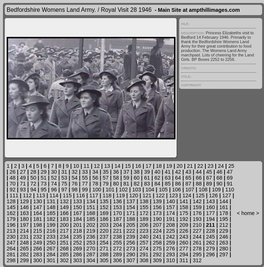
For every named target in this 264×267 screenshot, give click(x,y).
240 (143, 237)
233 (50, 237)
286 (77, 254)
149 (64, 207)
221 (117, 231)
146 (24, 207)
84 (157, 184)
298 (11, 260)
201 (77, 225)
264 (11, 249)
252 (77, 243)
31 (64, 172)
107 (189, 190)
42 (178, 172)
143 (210, 201)
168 (90, 213)
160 (210, 207)
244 (197, 237)
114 (53, 195)
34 (95, 172)
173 (157, 213)
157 (170, 207)
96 (54, 190)
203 (104, 225)
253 (90, 243)
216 (50, 231)
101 (109, 190)
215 (37, 231)
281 (11, 254)
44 (199, 172)
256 (130, 243)
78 (95, 184)
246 (223, 237)
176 (197, 213)
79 (105, 184)
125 (200, 195)
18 (159, 166)
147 (37, 207)
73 (43, 184)
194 (210, 219)
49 (23, 178)
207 (157, 225)
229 (223, 231)
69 (230, 178)
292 (157, 254)
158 (184, 207)
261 (197, 243)
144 (223, 201)
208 (170, 225)
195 (223, 219)
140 (170, 201)
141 (184, 201)
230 (11, 237)
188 (130, 219)
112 (27, 195)
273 (130, 249)
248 (24, 243)
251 (64, 243)
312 (197, 260)
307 (130, 260)
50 (33, 178)
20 (180, 166)
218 (77, 231)
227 (197, 231)
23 (210, 166)
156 (157, 207)
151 (90, 207)
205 (130, 225)
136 (117, 201)
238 (117, 237)
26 (12, 172)
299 (24, 260)
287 (90, 254)
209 (184, 225)
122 (160, 195)
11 (86, 166)
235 (77, 237)
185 (90, 219)
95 (43, 190)
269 (77, 249)
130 (37, 201)
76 (74, 184)
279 (210, 249)
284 (50, 254)
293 (170, 254)
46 (219, 172)
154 (130, 207)
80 (116, 184)
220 (104, 231)
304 (90, 260)
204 (117, 225)
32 (74, 172)
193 (197, 219)
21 (190, 166)
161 (223, 207)
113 (40, 195)
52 (54, 178)
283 (37, 254)
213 (11, 231)
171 (130, 213)
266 (37, 249)
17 (149, 166)
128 (11, 201)
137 (130, 201)
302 (64, 260)
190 (157, 219)
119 (120, 195)
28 (33, 172)
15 (128, 166)
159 (197, 207)
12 (97, 166)
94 (33, 190)
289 (117, 254)
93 (23, 190)
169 (104, 213)
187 (117, 219)
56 (95, 178)
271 (104, 249)
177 (210, 213)
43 (188, 172)
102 (123, 190)
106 (176, 190)
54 (74, 178)
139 (157, 201)
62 (157, 178)
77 (85, 184)
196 (11, 225)
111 (14, 195)
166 (64, 213)
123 (173, 195)
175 (184, 213)
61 (147, 178)
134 (90, 201)
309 (157, 260)
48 (12, 178)
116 (80, 195)
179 (11, 219)
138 (143, 201)
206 (143, 225)
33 (85, 172)
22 (200, 166)
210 (197, 225)
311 (184, 260)
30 (54, 172)
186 (104, 219)
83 (147, 184)
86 (178, 184)
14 (118, 166)
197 (24, 225)
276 (170, 249)
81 (126, 184)
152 (104, 207)
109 (216, 190)
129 (24, 201)
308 (143, 260)
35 (105, 172)
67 (209, 178)
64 (178, 178)
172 (143, 213)
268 (64, 249)
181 (37, 219)
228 (210, 231)
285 (64, 254)
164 (37, 213)
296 (210, 254)
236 (90, 237)
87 (188, 184)
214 (24, 231)
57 (105, 178)
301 (50, 260)
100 (96, 190)
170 (117, 213)
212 (223, 225)
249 (37, 243)
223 (143, 231)
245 (210, 237)
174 (170, 213)
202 (90, 225)
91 (230, 184)
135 (104, 201)
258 (157, 243)
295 (197, 254)
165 (50, 213)
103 (136, 190)
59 (126, 178)
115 (67, 195)
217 (64, 231)
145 (11, 207)
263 (223, 243)
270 (90, 249)
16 (138, 166)
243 (184, 237)
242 (170, 237)
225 (170, 231)
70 (12, 184)
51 (43, 178)
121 (147, 195)
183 (64, 219)
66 (199, 178)
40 (157, 172)
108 (203, 190)
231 (24, 237)
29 (43, 172)
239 (130, 237)
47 (230, 172)
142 (197, 201)
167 (77, 213)
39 (147, 172)
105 (163, 190)
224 (157, 231)
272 (117, 249)
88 (199, 184)
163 (24, 213)
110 (229, 190)
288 (104, 254)
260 (184, 243)
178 (223, 213)
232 (37, 237)
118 (107, 195)
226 (184, 231)
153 (117, 207)
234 (64, 237)
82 (137, 184)
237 (104, 237)
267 (50, 249)
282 (24, 254)
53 (64, 178)
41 (168, 172)
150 (77, 207)
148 (50, 207)
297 (223, 254)
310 (170, 260)
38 (137, 172)
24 (221, 166)
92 (12, 190)
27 (23, 172)
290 (130, 254)
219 (90, 231)
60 (137, 178)
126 (213, 195)
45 (209, 172)
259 (170, 243)
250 (50, 243)
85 (168, 184)
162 (11, 213)
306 (117, 260)
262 (210, 243)
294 (184, 254)
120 (133, 195)
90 (219, 184)
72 (33, 184)
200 (64, 225)
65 (188, 178)
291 (143, 254)
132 (64, 201)
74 (54, 184)
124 (187, 195)
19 (169, 166)
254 (104, 243)
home (248, 213)
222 (130, 231)
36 (116, 172)
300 (37, 260)
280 (223, 249)
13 (107, 166)
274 (143, 249)
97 (64, 190)
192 (184, 219)
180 (24, 219)
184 (77, 219)
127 (226, 195)
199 (50, 225)
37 (126, 172)
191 (170, 219)
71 (23, 184)
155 (143, 207)
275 (157, 249)
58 (116, 178)
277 (184, 249)
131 (50, 201)
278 (197, 249)
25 (231, 166)
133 (77, 201)
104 (150, 190)
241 (157, 237)
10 (76, 166)
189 (143, 219)
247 (11, 243)
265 (24, 249)
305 (104, 260)
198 (37, 225)
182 (50, 219)
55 (85, 178)
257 (143, 243)
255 (117, 243)
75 (64, 184)
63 (168, 178)
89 (209, 184)
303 (77, 260)
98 (74, 190)
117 (93, 195)
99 (85, 190)
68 (219, 178)
